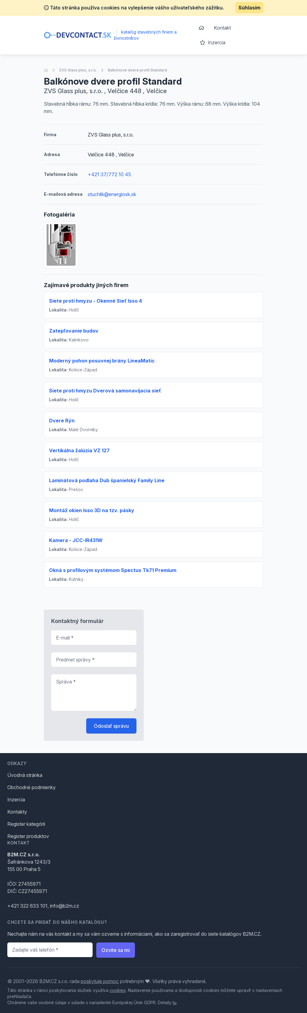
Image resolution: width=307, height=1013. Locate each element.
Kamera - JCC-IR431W (76, 540)
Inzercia (212, 42)
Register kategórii (26, 824)
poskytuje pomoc (100, 981)
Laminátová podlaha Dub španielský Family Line (106, 480)
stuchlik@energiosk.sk (112, 194)
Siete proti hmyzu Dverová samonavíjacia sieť (105, 391)
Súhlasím (249, 8)
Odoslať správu (111, 726)
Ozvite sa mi (115, 950)
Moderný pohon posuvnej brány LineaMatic (102, 361)
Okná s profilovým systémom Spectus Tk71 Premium (112, 570)
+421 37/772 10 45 (109, 174)
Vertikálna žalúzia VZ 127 (79, 450)
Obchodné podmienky (31, 787)
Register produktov (28, 836)
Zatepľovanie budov (73, 331)
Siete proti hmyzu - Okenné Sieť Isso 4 (95, 301)
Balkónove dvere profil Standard (137, 70)
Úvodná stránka (24, 775)
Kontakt (222, 28)
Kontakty (17, 812)
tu (174, 1002)
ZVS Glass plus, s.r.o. (78, 70)
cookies (118, 990)
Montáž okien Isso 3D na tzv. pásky (91, 510)
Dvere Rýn (62, 420)
